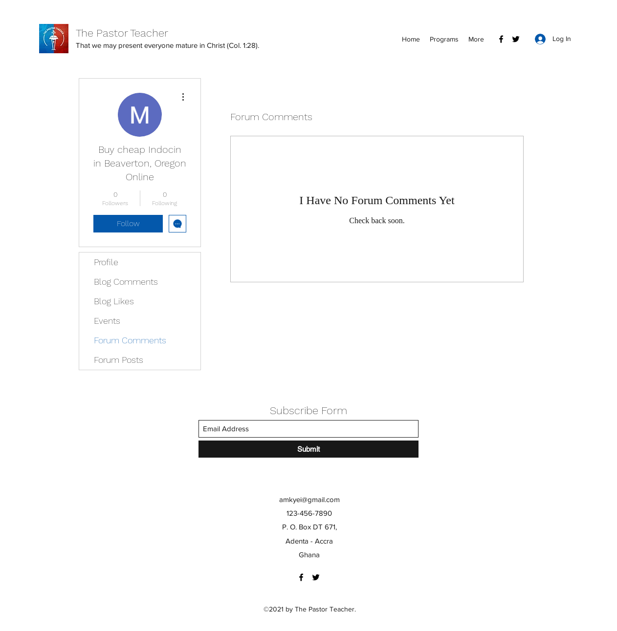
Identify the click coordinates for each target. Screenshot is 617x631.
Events (107, 321)
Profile (106, 262)
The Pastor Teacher (122, 33)
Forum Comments (130, 340)
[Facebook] (501, 39)
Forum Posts (118, 360)
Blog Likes (114, 301)
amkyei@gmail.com (309, 499)
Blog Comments (126, 281)
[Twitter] (516, 39)
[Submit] (308, 449)
